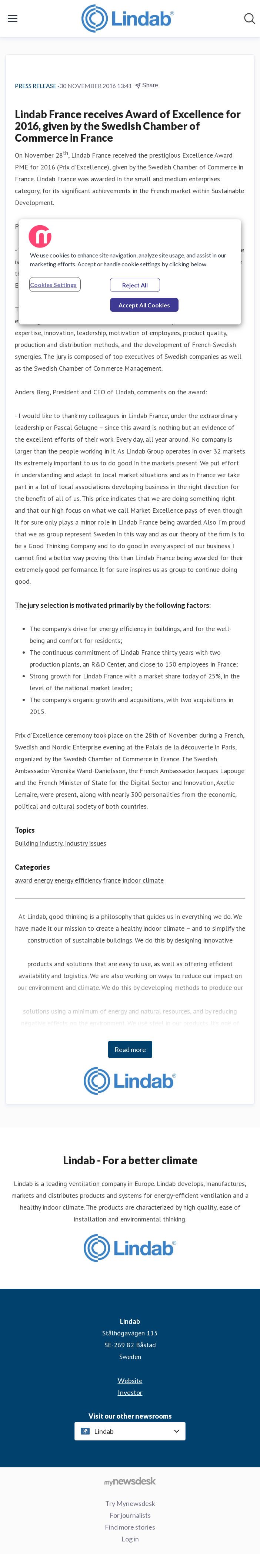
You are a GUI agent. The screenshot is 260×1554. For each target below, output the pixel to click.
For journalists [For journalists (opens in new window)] (130, 1515)
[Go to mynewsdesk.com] (130, 1481)
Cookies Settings (53, 284)
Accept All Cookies (144, 305)
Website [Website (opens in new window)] (130, 1380)
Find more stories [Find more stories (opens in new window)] (130, 1527)
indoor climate (143, 880)
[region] (130, 271)
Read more (130, 1049)
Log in (130, 1539)
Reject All (135, 285)
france (112, 880)
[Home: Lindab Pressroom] (127, 18)
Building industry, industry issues (60, 843)
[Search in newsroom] (250, 18)
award (23, 880)
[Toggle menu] (12, 18)
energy (43, 880)
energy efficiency (77, 880)
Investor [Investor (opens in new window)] (130, 1392)
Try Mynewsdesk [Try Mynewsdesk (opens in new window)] (130, 1503)
